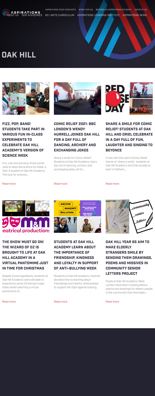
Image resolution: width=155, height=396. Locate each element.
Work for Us (86, 9)
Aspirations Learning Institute (98, 15)
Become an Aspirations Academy (114, 9)
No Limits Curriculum (59, 15)
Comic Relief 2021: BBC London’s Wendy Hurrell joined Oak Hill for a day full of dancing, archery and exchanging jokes (77, 135)
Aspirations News (135, 15)
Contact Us (141, 9)
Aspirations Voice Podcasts (60, 9)
